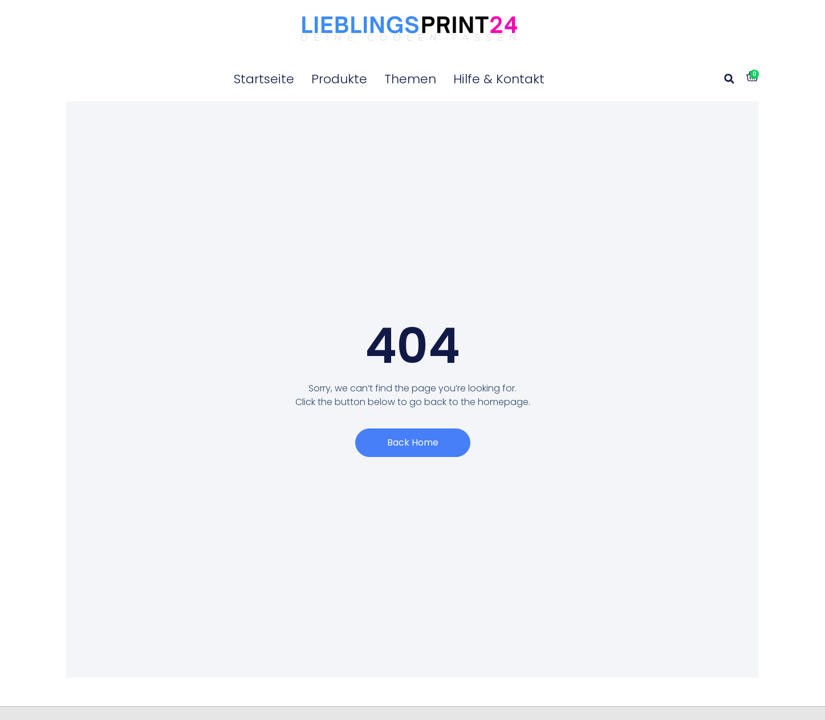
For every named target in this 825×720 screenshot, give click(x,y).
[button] (729, 79)
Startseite (264, 79)
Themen (410, 79)
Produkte (339, 79)
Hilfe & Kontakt (498, 79)
